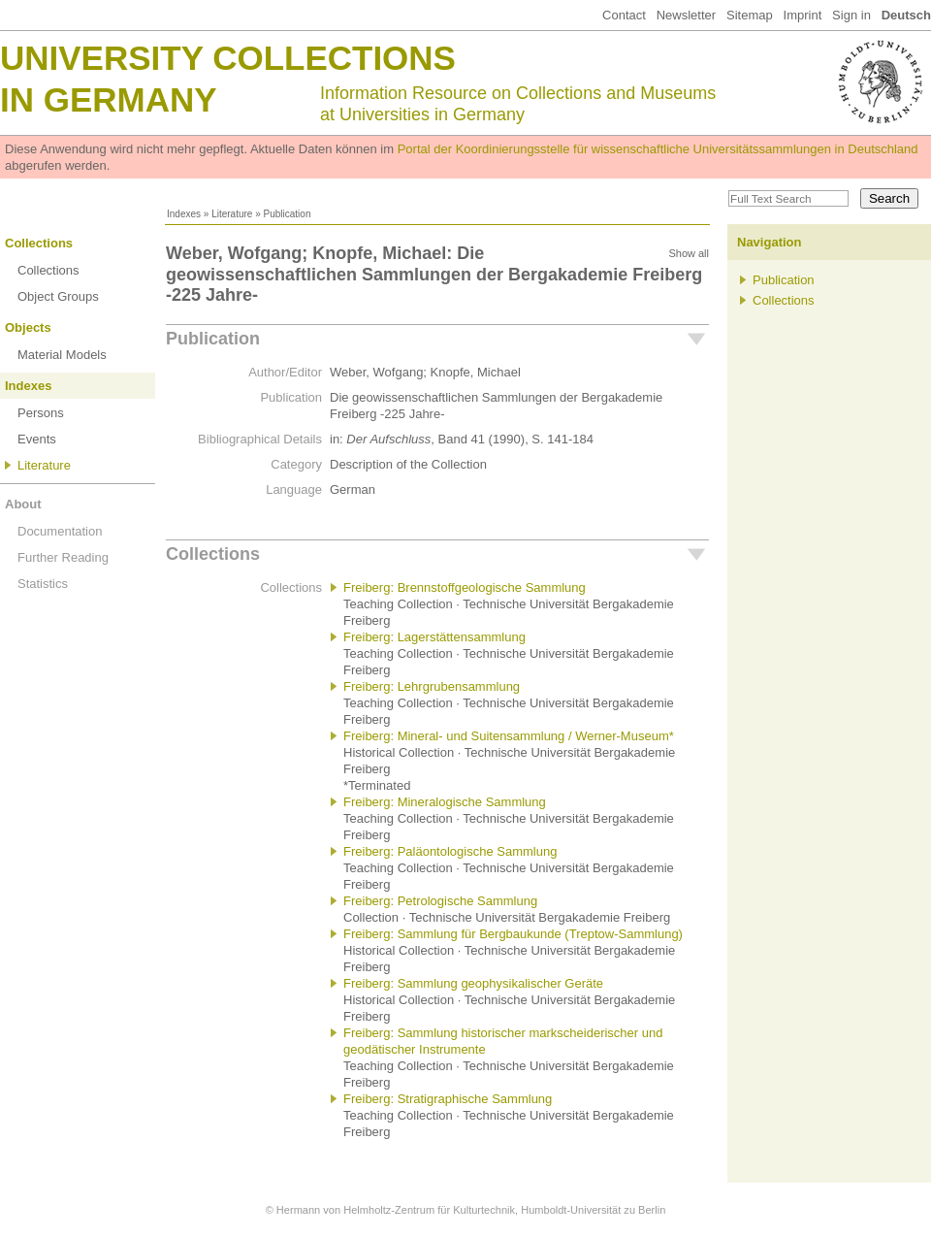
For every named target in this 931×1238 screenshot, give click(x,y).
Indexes (184, 214)
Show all (688, 253)
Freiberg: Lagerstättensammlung (434, 637)
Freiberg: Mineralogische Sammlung (444, 802)
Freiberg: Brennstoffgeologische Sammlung (464, 587)
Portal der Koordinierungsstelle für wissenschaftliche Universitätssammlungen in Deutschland (658, 149)
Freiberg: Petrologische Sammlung (440, 901)
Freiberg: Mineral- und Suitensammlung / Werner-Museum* (508, 736)
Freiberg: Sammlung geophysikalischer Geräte (473, 983)
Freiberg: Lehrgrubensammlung (431, 686)
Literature (231, 214)
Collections (39, 243)
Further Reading (63, 557)
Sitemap (749, 15)
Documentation (59, 531)
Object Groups (58, 296)
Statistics (42, 583)
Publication (213, 338)
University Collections (228, 58)
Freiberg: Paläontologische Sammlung (450, 851)
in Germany (108, 99)
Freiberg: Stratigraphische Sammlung (447, 1098)
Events (36, 439)
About (23, 504)
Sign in (851, 15)
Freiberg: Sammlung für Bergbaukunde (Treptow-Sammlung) (513, 934)
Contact (624, 15)
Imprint (803, 15)
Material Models (62, 354)
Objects (28, 327)
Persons (40, 413)
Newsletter (686, 15)
